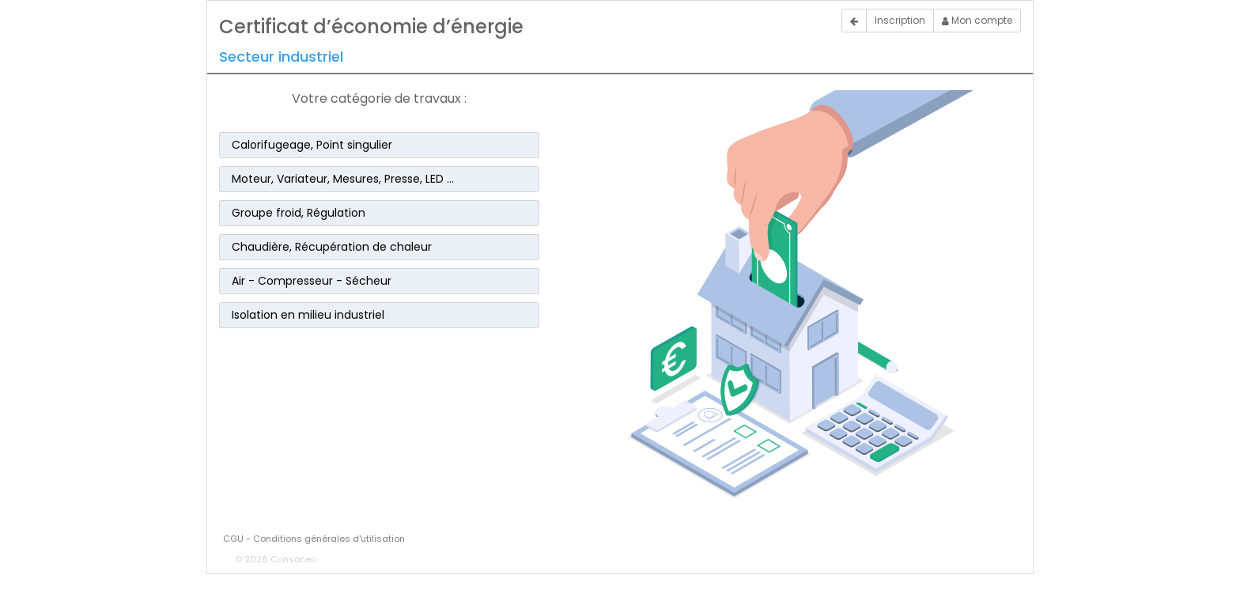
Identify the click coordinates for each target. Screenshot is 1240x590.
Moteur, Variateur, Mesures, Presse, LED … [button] (343, 179)
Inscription (900, 20)
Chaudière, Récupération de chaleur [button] (332, 247)
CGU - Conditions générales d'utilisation (314, 538)
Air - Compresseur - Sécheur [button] (311, 281)
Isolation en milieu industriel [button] (308, 315)
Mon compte (977, 20)
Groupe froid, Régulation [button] (298, 213)
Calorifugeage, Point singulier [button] (312, 145)
